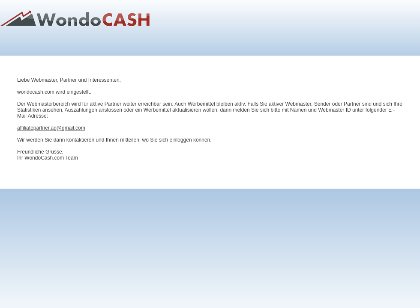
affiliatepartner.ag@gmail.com (51, 128)
